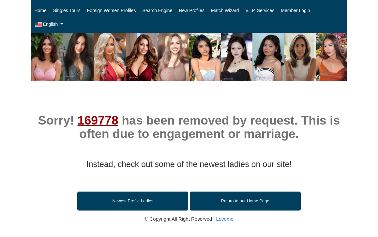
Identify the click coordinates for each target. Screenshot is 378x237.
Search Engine (158, 10)
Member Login (295, 10)
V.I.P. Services (260, 10)
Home (41, 10)
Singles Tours (67, 10)
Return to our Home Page (245, 200)
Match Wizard (225, 10)
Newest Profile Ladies (133, 200)
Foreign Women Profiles (111, 10)
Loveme (224, 219)
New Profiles (191, 10)
